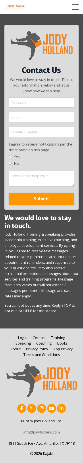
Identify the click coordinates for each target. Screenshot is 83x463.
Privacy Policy (37, 349)
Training (58, 337)
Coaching (44, 343)
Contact (39, 337)
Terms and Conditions (41, 354)
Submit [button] (41, 199)
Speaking (23, 343)
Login (22, 337)
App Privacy (63, 349)
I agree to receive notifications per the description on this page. (40, 147)
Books (62, 343)
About (15, 349)
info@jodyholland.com (41, 432)
